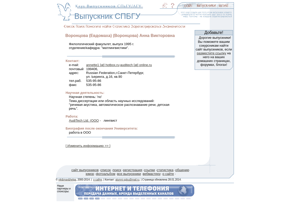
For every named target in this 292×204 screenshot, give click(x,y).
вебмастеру (152, 174)
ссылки (149, 170)
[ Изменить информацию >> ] (87, 146)
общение (182, 170)
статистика (165, 170)
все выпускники (129, 174)
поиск (117, 170)
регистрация (132, 170)
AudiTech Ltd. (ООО (84, 120)
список (105, 170)
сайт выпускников (85, 170)
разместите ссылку (211, 53)
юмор (90, 174)
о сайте (168, 174)
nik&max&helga (67, 179)
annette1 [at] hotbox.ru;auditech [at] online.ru (119, 65)
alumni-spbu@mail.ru (127, 179)
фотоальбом (105, 174)
